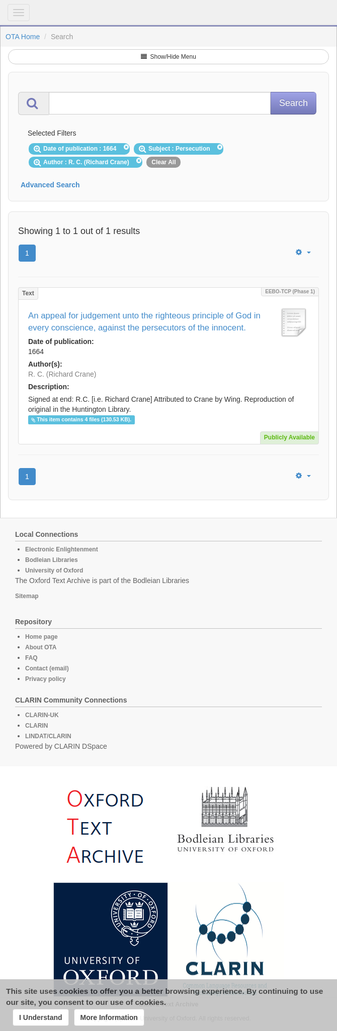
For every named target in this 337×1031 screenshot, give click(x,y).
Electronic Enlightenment (61, 549)
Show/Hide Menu (168, 56)
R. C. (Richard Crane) (62, 374)
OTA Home (23, 37)
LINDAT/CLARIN (48, 736)
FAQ (31, 657)
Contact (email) (47, 668)
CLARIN (36, 725)
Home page (41, 636)
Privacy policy (45, 678)
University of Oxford (54, 570)
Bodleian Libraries (51, 559)
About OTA (40, 647)
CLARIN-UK (42, 715)
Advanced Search (50, 185)
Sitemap (27, 596)
